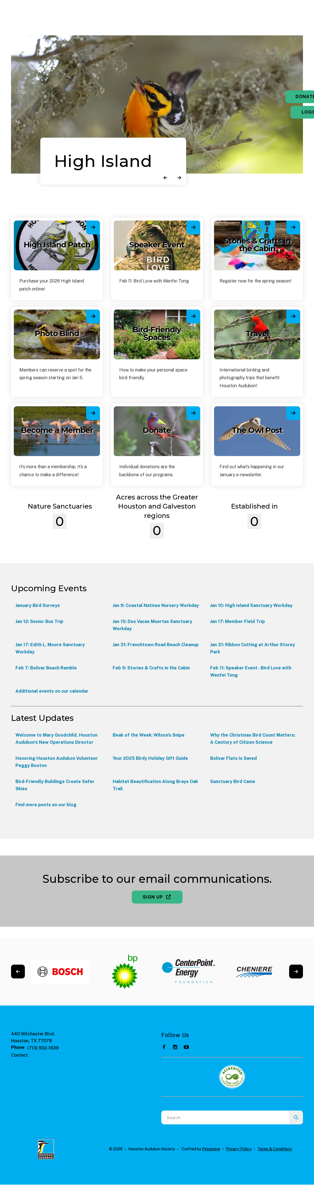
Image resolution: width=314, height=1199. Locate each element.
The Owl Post (257, 430)
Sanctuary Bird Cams (232, 781)
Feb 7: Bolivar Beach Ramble (46, 668)
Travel (257, 333)
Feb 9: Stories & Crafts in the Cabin (151, 668)
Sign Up (157, 897)
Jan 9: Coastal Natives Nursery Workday (156, 605)
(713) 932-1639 (43, 1048)
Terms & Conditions (274, 1149)
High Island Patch (57, 244)
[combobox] (225, 1117)
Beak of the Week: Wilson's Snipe (148, 735)
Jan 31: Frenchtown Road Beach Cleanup (156, 644)
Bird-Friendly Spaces (157, 333)
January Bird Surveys (37, 605)
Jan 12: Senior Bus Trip (39, 621)
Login (279, 112)
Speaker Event (156, 244)
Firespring (211, 1149)
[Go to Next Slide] (296, 971)
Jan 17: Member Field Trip (237, 621)
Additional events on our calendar (51, 691)
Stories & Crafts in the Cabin (257, 244)
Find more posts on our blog (45, 804)
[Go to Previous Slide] (18, 971)
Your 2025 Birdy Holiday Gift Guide (150, 758)
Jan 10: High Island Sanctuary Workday (251, 605)
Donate (280, 96)
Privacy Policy (239, 1149)
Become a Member (57, 430)
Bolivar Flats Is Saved (233, 758)
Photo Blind (57, 333)
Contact (19, 1055)
